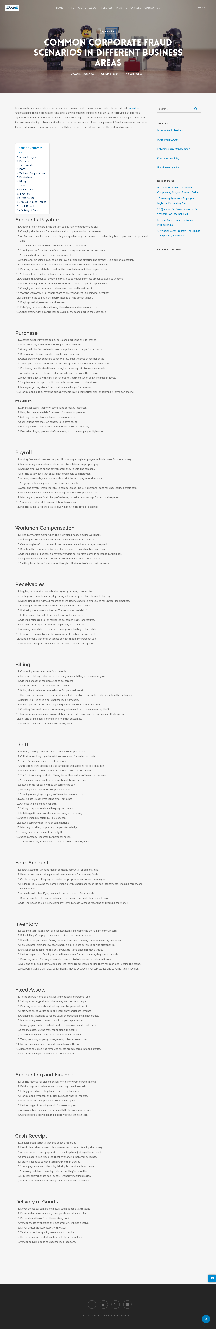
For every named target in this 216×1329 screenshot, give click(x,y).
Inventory (24, 193)
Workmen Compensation (32, 173)
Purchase (24, 161)
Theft (22, 185)
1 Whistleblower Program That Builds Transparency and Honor (178, 233)
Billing (22, 181)
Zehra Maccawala (84, 73)
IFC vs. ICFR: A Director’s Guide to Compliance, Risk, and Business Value (178, 190)
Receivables (25, 177)
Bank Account (26, 189)
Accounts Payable (28, 157)
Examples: (30, 165)
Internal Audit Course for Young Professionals (175, 222)
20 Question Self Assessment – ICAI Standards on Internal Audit (177, 211)
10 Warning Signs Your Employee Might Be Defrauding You (175, 201)
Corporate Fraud (108, 31)
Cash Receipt (27, 206)
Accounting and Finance (33, 202)
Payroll (22, 169)
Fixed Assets (27, 197)
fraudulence (134, 108)
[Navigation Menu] (204, 8)
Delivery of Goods (30, 210)
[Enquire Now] (212, 1278)
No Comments (134, 73)
